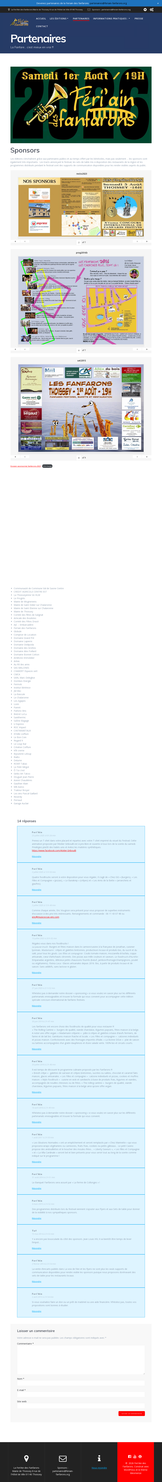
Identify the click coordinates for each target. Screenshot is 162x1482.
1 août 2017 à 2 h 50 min (43, 1137)
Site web (22, 1401)
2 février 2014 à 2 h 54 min (44, 1264)
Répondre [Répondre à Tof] (36, 1248)
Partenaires (81, 18)
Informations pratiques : (110, 18)
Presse (139, 18)
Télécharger (47, 466)
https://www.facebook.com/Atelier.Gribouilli (54, 850)
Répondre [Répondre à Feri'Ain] (36, 856)
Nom (20, 1378)
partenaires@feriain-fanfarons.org (108, 3)
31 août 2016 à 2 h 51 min (43, 1177)
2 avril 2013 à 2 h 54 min (42, 1297)
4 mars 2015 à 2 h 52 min (43, 1204)
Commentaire (25, 1343)
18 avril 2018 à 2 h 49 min (43, 1107)
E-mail (21, 1390)
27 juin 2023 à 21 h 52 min (43, 988)
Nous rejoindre (99, 1467)
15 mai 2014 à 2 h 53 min (43, 1234)
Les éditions (58, 18)
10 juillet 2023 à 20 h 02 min (44, 938)
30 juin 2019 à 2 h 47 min (43, 1021)
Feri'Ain (37, 832)
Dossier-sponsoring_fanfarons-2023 (25, 466)
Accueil (41, 18)
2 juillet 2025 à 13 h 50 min (44, 872)
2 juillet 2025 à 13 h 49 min (44, 905)
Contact (42, 26)
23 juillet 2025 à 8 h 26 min (44, 835)
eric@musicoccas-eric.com (45, 916)
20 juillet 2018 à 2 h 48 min (44, 1064)
